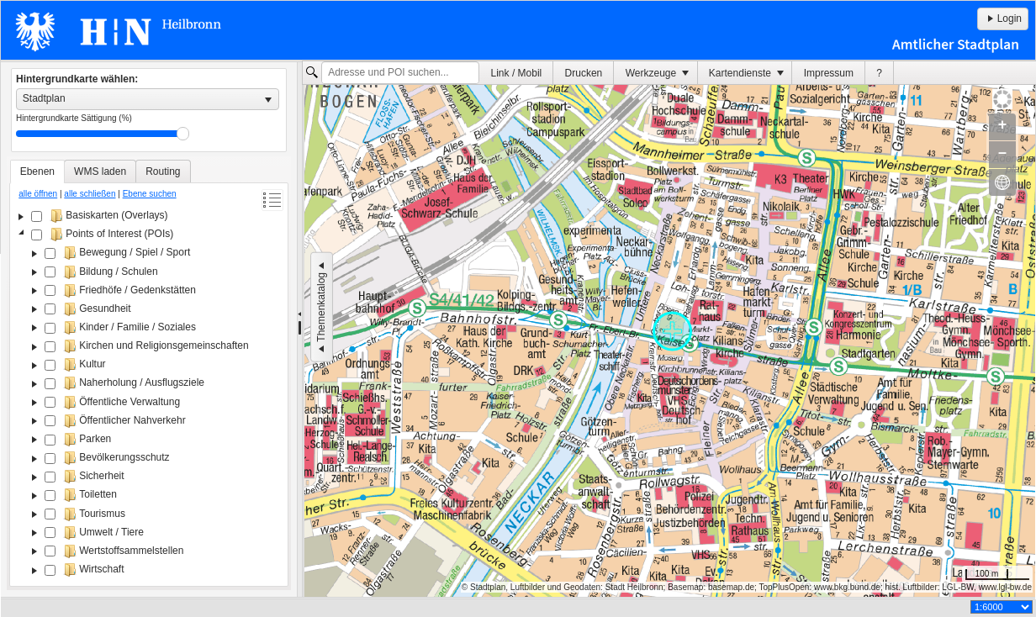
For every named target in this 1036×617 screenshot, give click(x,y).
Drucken (584, 73)
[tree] (148, 394)
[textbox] (400, 73)
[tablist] (149, 373)
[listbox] (147, 99)
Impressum (829, 73)
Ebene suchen (150, 193)
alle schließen (89, 193)
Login (1003, 18)
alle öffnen (37, 193)
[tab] (37, 171)
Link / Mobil (516, 73)
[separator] (300, 329)
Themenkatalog (321, 307)
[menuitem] (516, 72)
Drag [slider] (183, 133)
